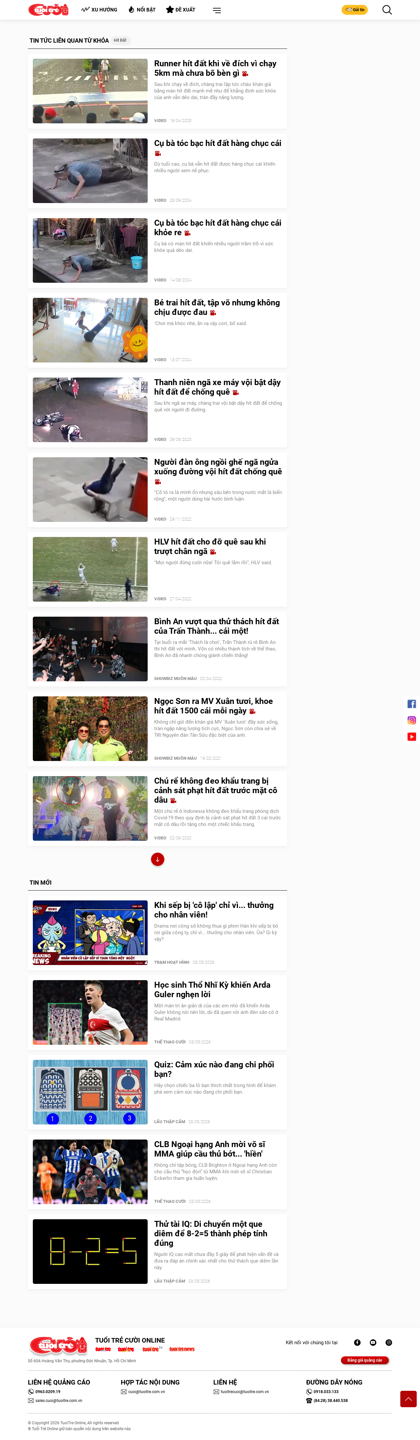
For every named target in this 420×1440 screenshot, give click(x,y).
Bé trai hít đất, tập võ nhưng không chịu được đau (217, 307)
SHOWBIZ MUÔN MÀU (175, 678)
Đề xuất (180, 9)
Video (160, 120)
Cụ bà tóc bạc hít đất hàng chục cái (218, 147)
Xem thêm (158, 860)
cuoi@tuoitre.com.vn (143, 1391)
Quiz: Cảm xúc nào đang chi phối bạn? (214, 1069)
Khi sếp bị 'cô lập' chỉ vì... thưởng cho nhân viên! (214, 909)
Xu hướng (99, 10)
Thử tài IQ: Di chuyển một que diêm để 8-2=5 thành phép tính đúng (210, 1233)
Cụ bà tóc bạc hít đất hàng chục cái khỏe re (218, 227)
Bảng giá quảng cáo (364, 1360)
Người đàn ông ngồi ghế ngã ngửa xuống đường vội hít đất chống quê (218, 471)
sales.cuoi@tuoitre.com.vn (55, 1400)
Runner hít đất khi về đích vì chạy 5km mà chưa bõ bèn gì (215, 68)
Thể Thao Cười (170, 1041)
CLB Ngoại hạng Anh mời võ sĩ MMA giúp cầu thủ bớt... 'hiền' (209, 1149)
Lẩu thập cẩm (169, 1121)
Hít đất (120, 40)
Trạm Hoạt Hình (171, 962)
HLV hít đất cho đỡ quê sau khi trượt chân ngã (210, 546)
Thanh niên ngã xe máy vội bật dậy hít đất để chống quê (217, 387)
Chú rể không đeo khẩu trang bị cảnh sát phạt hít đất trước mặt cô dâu (215, 790)
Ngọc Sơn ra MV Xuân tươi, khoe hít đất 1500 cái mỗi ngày (213, 705)
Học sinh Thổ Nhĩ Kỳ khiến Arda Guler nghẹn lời (212, 989)
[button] (215, 11)
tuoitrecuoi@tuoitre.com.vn (241, 1391)
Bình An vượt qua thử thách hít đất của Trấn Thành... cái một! (216, 626)
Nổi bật (142, 9)
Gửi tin (355, 9)
